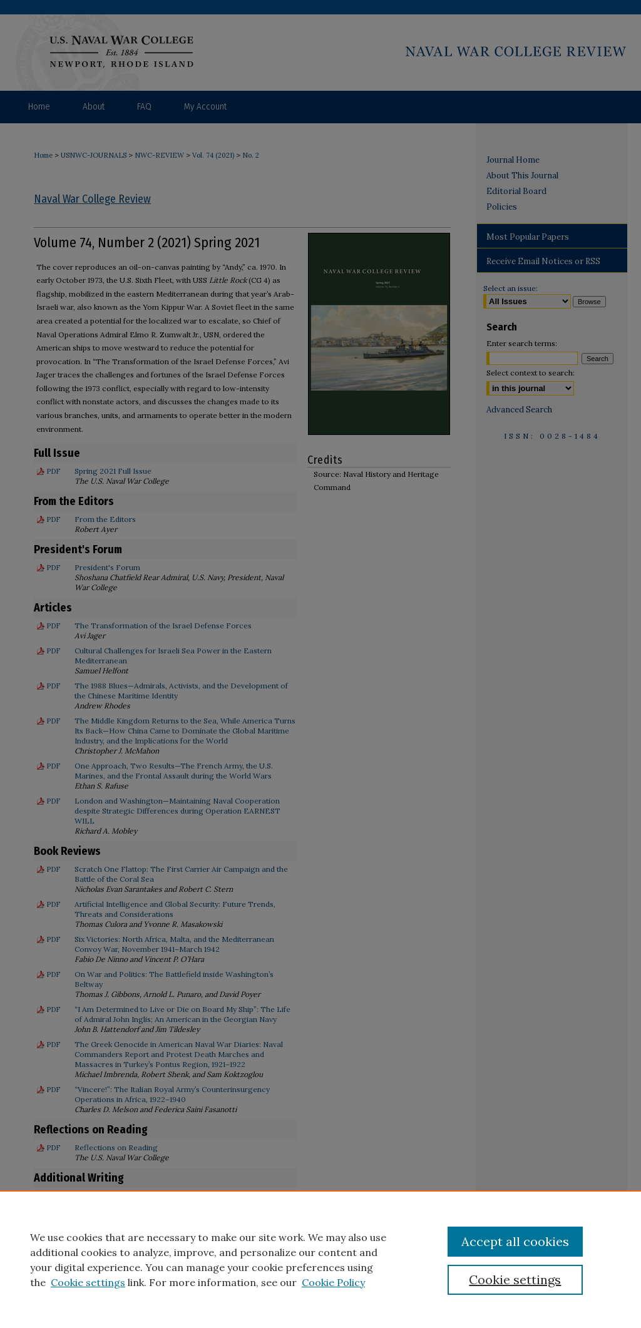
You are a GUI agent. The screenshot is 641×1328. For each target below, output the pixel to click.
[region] (320, 1259)
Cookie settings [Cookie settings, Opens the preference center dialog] (515, 1279)
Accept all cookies (515, 1241)
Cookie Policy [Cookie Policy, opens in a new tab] (333, 1282)
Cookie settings (88, 1282)
